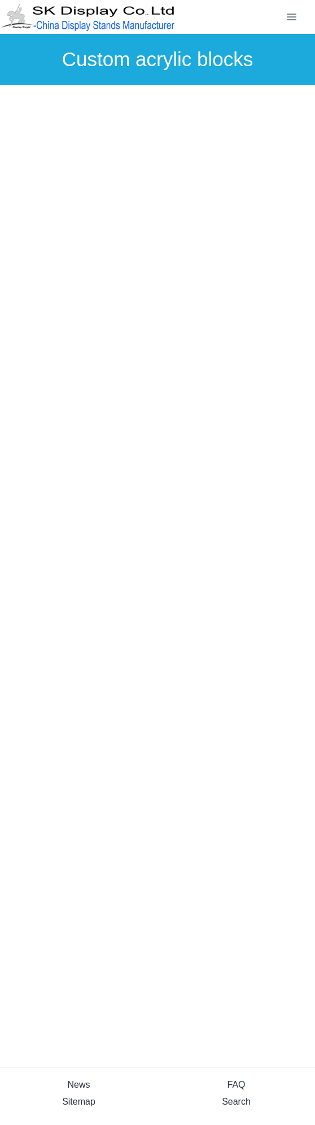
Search (236, 1101)
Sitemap (78, 1101)
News (78, 1084)
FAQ (236, 1084)
